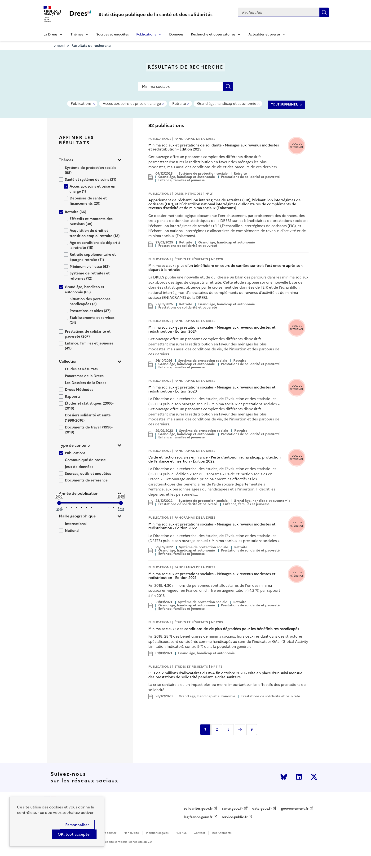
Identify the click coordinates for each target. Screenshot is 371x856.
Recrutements (221, 833)
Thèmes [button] (66, 160)
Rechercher (324, 12)
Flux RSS (181, 833)
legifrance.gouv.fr (198, 817)
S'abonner (109, 833)
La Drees (50, 34)
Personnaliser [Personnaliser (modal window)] (77, 825)
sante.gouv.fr (232, 808)
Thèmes (77, 34)
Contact (199, 833)
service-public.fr (235, 817)
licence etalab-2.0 (140, 842)
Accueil (59, 46)
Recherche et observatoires (213, 34)
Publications (146, 34)
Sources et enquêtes (112, 34)
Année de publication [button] (78, 493)
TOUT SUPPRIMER (284, 104)
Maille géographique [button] (77, 516)
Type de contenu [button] (74, 445)
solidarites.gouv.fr (198, 808)
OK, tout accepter (74, 834)
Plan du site (131, 833)
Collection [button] (68, 361)
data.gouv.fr (262, 808)
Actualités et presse (264, 34)
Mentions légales (157, 833)
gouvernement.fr (295, 808)
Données (176, 34)
